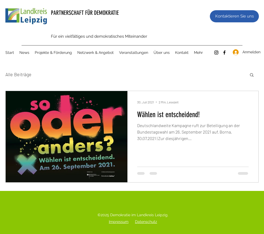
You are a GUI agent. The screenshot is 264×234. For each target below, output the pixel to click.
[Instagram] (216, 52)
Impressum (118, 221)
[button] (251, 75)
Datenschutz (146, 221)
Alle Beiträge (18, 74)
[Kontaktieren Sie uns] (234, 16)
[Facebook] (224, 52)
